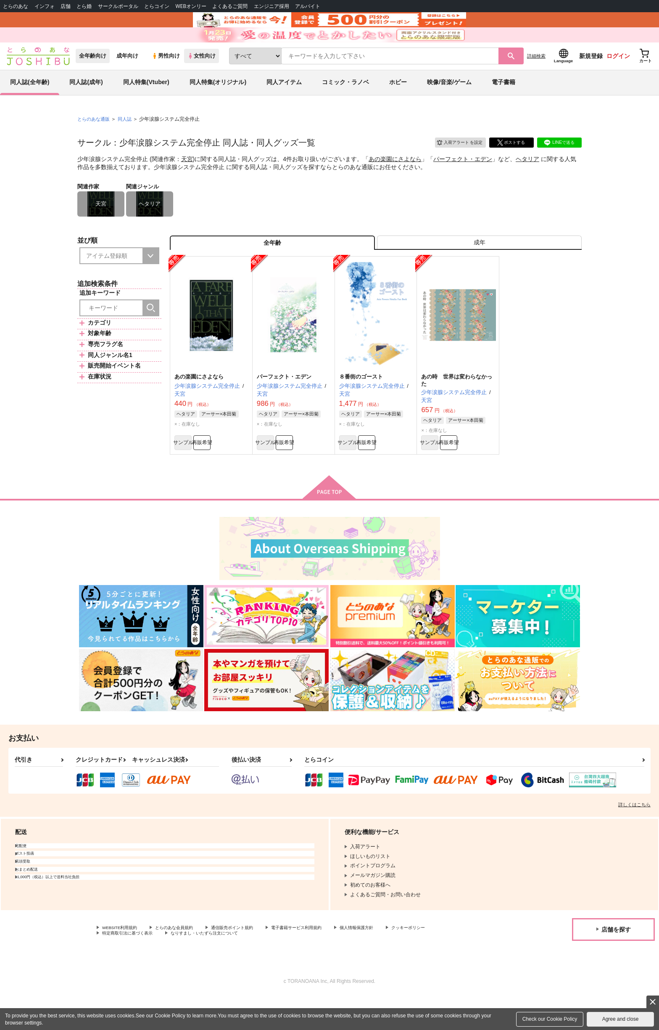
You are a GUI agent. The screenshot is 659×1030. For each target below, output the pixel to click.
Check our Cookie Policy (549, 1019)
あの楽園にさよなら (395, 179)
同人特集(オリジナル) (218, 102)
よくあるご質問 (230, 6)
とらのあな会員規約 (185, 959)
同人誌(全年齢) (29, 102)
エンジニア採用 (271, 6)
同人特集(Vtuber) (146, 102)
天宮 (187, 179)
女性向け (201, 76)
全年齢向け (92, 76)
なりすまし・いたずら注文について (279, 966)
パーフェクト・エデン (462, 179)
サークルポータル (118, 6)
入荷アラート (454, 161)
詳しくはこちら (634, 835)
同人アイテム (284, 102)
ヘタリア (527, 179)
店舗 (66, 6)
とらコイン (156, 6)
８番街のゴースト (361, 403)
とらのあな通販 (95, 139)
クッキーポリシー (122, 966)
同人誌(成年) (86, 102)
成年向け (127, 76)
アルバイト (307, 6)
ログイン (618, 76)
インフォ (44, 6)
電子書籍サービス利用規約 (325, 959)
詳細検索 (536, 76)
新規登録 (591, 76)
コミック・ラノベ (345, 102)
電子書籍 (503, 102)
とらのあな (15, 6)
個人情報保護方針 (394, 959)
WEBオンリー (190, 6)
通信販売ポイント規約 (252, 959)
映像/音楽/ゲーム (449, 102)
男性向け (166, 76)
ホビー (398, 102)
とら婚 (84, 6)
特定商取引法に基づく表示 (191, 966)
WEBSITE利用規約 (123, 959)
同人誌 (128, 139)
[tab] (479, 266)
